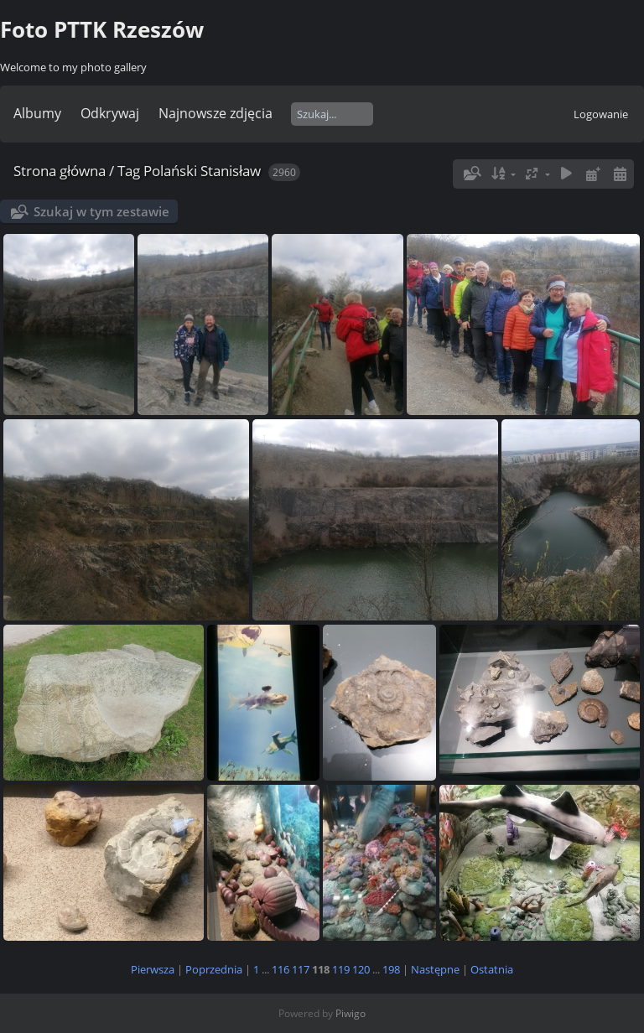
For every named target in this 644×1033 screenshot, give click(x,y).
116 (280, 969)
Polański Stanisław (202, 170)
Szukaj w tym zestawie (101, 211)
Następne (435, 969)
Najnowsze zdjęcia (215, 113)
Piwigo (350, 1013)
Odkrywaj (109, 113)
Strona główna (59, 170)
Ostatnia (491, 969)
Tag (128, 170)
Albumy (37, 113)
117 (300, 969)
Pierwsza (152, 969)
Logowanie (601, 114)
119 (341, 969)
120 (361, 969)
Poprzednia (213, 969)
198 (391, 969)
